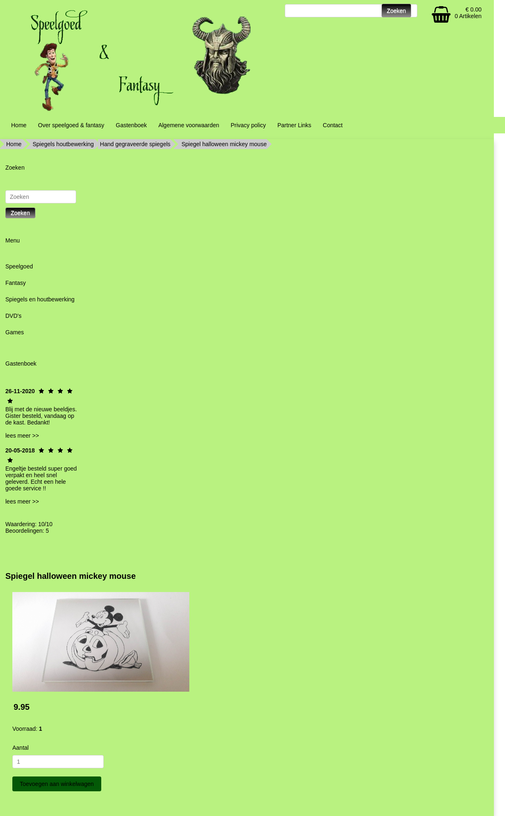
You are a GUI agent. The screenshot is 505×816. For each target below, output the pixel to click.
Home (18, 125)
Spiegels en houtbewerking (39, 299)
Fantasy (15, 283)
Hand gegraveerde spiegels (135, 144)
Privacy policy (248, 125)
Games (14, 332)
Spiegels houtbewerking (63, 144)
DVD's (13, 315)
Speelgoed (19, 266)
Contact (332, 125)
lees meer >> (22, 435)
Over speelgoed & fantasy (71, 125)
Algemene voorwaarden (188, 125)
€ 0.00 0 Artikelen (468, 12)
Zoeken (20, 213)
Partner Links (294, 125)
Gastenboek (131, 125)
